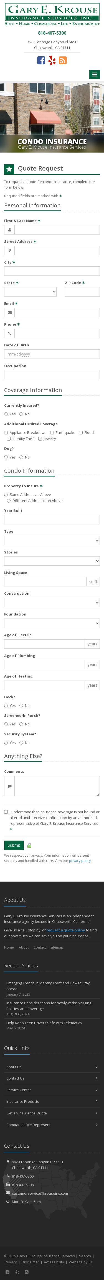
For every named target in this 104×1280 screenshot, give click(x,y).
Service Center (52, 1089)
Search (85, 1255)
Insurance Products (52, 1101)
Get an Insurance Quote (52, 1113)
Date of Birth (16, 344)
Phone (12, 324)
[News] (63, 60)
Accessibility (54, 1262)
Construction (16, 593)
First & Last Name (22, 220)
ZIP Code (75, 282)
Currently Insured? (21, 405)
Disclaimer (30, 1262)
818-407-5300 (23, 1176)
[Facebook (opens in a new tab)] (41, 60)
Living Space (15, 572)
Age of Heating (18, 676)
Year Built (13, 510)
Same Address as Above (27, 494)
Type (8, 531)
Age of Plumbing (19, 655)
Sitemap (56, 947)
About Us (52, 1066)
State (11, 282)
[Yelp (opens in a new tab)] (52, 60)
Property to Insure (23, 485)
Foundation (15, 614)
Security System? (20, 734)
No (24, 413)
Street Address (20, 241)
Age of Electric (17, 634)
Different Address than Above (35, 500)
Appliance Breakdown (25, 432)
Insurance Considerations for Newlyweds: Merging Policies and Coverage (52, 1008)
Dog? (9, 448)
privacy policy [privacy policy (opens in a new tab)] (80, 860)
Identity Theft (21, 438)
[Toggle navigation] (94, 74)
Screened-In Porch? (22, 715)
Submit (14, 845)
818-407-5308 (23, 1184)
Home (9, 947)
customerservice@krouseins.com (40, 1193)
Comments (14, 771)
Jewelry (47, 438)
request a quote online (66, 930)
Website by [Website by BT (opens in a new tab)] (81, 1262)
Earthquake (62, 432)
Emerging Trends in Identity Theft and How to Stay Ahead (52, 988)
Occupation (15, 365)
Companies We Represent (52, 1124)
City (9, 262)
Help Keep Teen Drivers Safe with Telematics (52, 1025)
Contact (40, 947)
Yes (10, 413)
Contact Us (52, 1078)
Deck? (9, 696)
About (24, 947)
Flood (86, 432)
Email (11, 303)
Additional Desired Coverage (31, 423)
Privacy (11, 1262)
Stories (11, 552)
